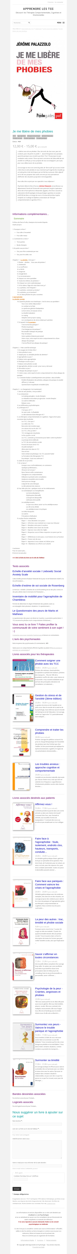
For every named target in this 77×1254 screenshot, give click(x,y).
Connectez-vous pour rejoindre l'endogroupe (27, 635)
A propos (40, 1240)
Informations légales (27, 1240)
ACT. (14, 136)
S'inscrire (50, 2)
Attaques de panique (33, 136)
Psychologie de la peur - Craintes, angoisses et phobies (49, 992)
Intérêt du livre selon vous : (21, 1139)
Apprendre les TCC (38, 8)
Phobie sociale (17, 138)
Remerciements (51, 1240)
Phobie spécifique (29, 138)
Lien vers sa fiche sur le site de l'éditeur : (26, 1129)
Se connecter (59, 2)
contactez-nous (51, 1203)
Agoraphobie (21, 136)
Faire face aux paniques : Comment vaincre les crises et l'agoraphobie (49, 884)
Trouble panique (42, 138)
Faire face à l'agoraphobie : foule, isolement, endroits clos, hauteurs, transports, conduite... (49, 845)
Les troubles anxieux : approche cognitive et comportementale (47, 767)
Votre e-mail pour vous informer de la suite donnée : (29, 1162)
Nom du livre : (18, 1121)
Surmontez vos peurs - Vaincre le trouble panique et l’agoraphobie (49, 1027)
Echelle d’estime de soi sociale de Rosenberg (38, 585)
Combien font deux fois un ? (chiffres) (26, 1176)
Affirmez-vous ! (43, 804)
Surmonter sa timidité (47, 1060)
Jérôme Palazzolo (47, 136)
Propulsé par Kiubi (38, 1247)
